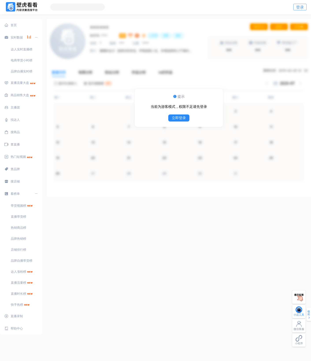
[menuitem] (21, 25)
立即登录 (179, 118)
